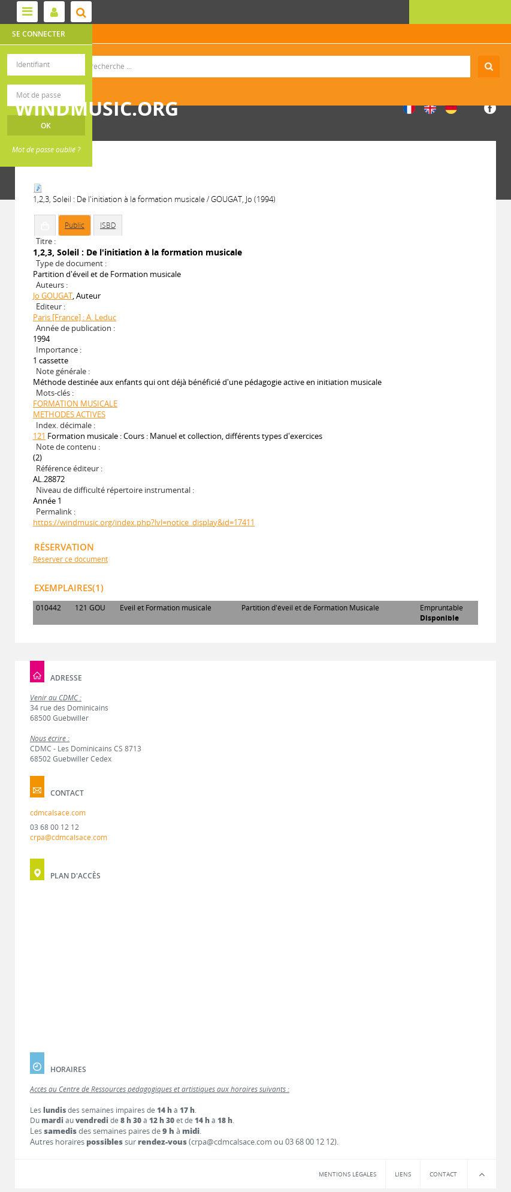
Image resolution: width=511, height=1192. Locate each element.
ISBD (108, 225)
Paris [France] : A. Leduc (74, 317)
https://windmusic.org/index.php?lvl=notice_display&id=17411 (144, 522)
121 (39, 436)
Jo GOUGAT (52, 295)
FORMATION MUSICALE (75, 403)
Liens (403, 1174)
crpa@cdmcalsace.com (68, 837)
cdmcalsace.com (58, 813)
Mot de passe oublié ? (46, 150)
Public (74, 225)
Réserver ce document (70, 559)
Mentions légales (347, 1174)
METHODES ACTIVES (69, 414)
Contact (443, 1174)
